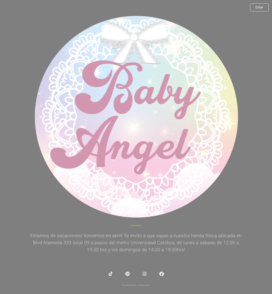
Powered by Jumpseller (135, 285)
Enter (259, 7)
